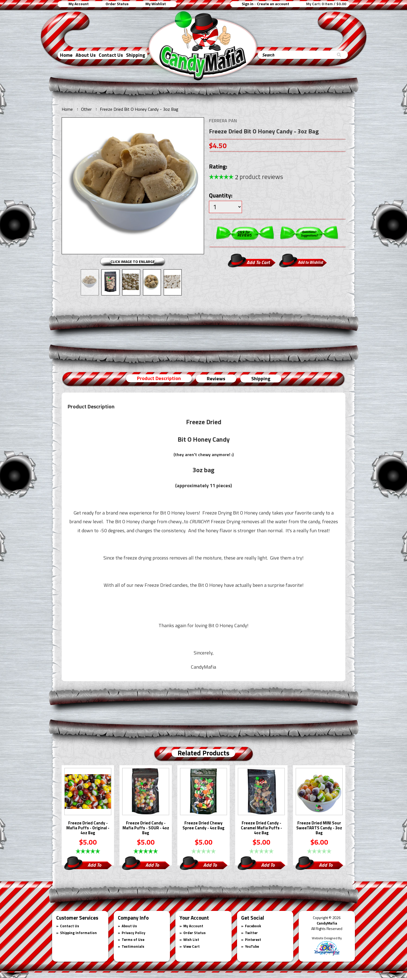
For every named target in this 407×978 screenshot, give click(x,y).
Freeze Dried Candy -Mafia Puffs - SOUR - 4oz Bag (145, 828)
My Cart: (326, 4)
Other (86, 109)
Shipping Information (78, 932)
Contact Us (111, 55)
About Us (86, 55)
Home (66, 55)
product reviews (259, 176)
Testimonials (133, 946)
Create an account (273, 4)
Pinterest (253, 939)
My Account (78, 4)
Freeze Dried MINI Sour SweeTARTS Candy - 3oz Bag (319, 828)
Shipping (135, 55)
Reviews (216, 378)
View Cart (191, 946)
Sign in (247, 4)
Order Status (117, 4)
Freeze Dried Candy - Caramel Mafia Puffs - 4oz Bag (261, 828)
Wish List (191, 939)
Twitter (251, 932)
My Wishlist (155, 4)
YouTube (252, 946)
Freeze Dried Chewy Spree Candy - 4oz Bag (203, 826)
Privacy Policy (133, 932)
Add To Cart (94, 865)
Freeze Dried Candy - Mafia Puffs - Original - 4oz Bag (87, 828)
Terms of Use (133, 939)
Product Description (159, 378)
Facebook (253, 926)
